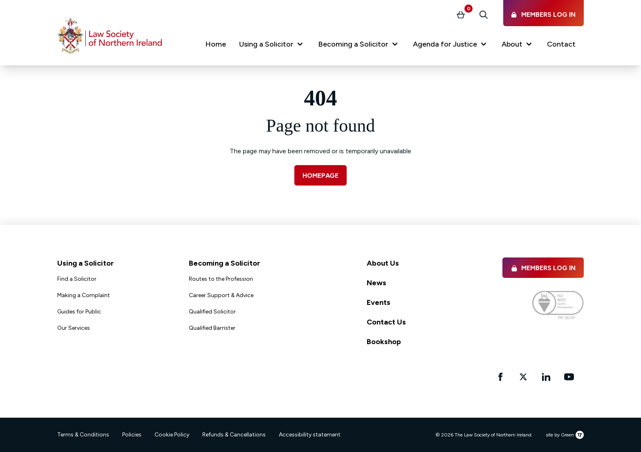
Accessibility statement (310, 434)
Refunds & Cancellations (234, 434)
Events (378, 302)
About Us (383, 263)
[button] (272, 45)
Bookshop (384, 341)
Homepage (320, 175)
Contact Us (386, 322)
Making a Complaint (83, 295)
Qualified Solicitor (212, 311)
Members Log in (543, 268)
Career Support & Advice (221, 295)
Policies (131, 434)
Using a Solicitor (85, 263)
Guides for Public (79, 311)
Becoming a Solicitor (224, 263)
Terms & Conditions (83, 434)
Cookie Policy (172, 434)
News (376, 282)
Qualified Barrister (212, 327)
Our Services (73, 327)
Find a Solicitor (76, 278)
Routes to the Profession (221, 278)
